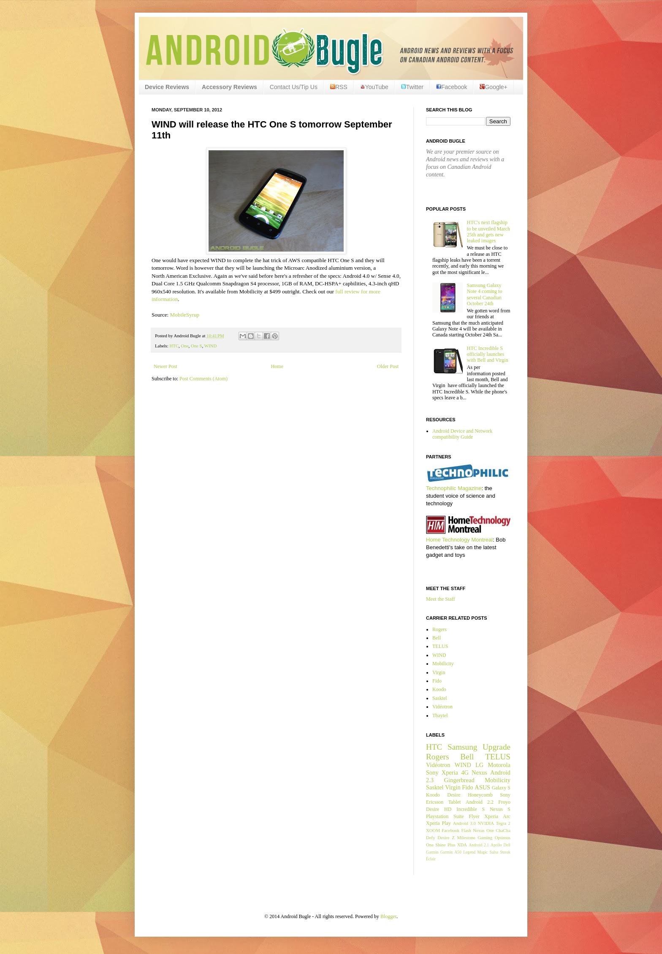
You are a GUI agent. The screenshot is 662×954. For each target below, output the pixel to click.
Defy (430, 837)
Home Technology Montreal (459, 540)
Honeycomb (480, 795)
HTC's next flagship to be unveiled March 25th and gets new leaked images (488, 232)
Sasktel (439, 698)
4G (465, 772)
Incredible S (470, 809)
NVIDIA (486, 823)
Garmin (432, 852)
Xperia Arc (497, 816)
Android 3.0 (464, 823)
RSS (338, 87)
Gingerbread (459, 780)
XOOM (433, 830)
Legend (469, 852)
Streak (505, 852)
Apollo (496, 845)
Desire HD (438, 809)
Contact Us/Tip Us (293, 87)
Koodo (439, 689)
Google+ (493, 87)
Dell (506, 845)
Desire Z (445, 837)
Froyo (504, 802)
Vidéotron (442, 707)
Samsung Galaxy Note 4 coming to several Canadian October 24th (484, 294)
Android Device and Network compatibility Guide (462, 434)
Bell (436, 638)
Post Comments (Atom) (203, 379)
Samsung (462, 747)
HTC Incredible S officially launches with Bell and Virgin (487, 354)
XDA (462, 844)
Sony (432, 772)
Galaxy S (501, 788)
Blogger (388, 916)
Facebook (451, 87)
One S (196, 345)
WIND (210, 345)
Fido (437, 681)
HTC (174, 345)
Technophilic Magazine (454, 488)
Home (277, 366)
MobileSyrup (185, 315)
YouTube (374, 87)
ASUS (482, 787)
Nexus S (500, 809)
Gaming (485, 837)
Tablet (454, 802)
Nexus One (483, 830)
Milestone (466, 837)
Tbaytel (440, 715)
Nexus (479, 772)
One (185, 345)
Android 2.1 (479, 845)
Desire (453, 795)
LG (479, 765)
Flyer (474, 816)
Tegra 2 (503, 823)
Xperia (450, 772)
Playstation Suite (445, 816)
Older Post (388, 366)
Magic (483, 852)
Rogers (439, 629)
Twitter (412, 87)
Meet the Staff (440, 599)
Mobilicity (443, 664)
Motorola (499, 765)
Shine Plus (445, 844)
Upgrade (496, 747)
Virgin (438, 672)
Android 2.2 (480, 802)
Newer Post (165, 366)
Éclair (431, 858)
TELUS (440, 646)
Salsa (494, 852)
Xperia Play (438, 823)
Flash (466, 830)
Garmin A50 (450, 852)
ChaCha (503, 830)
